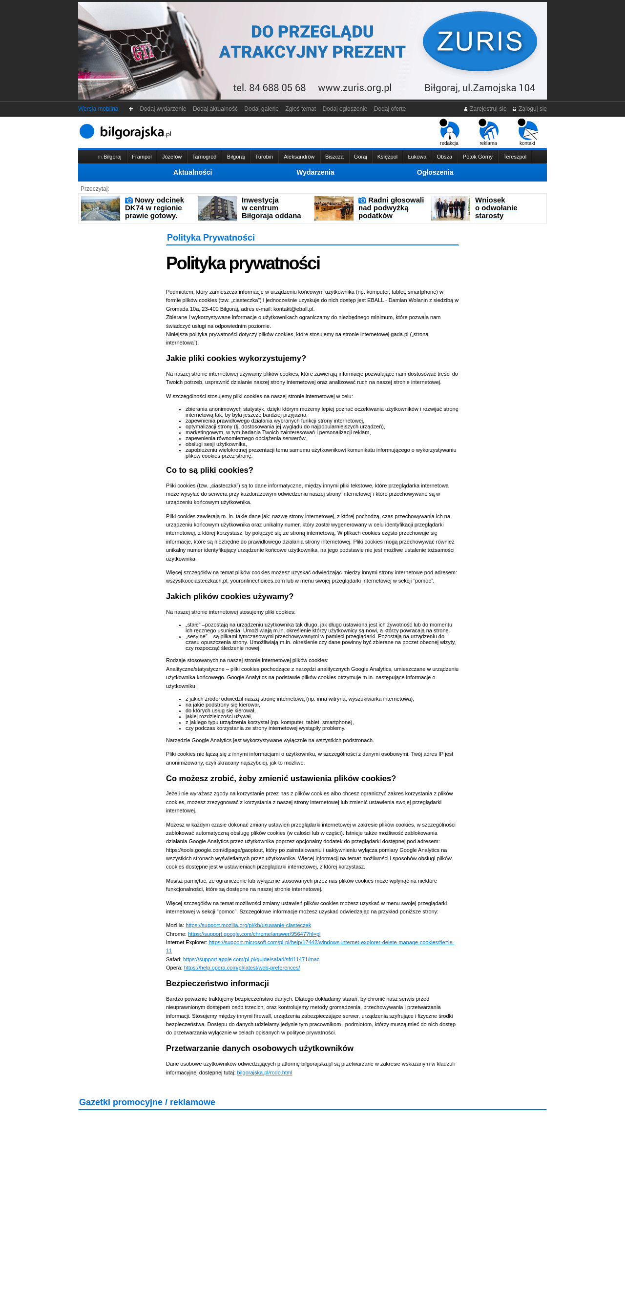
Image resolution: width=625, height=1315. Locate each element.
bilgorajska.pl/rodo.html (264, 1072)
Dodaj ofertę (390, 108)
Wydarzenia (315, 172)
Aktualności (192, 172)
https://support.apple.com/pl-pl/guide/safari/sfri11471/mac (251, 959)
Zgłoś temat (300, 108)
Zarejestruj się (485, 108)
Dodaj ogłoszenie (345, 108)
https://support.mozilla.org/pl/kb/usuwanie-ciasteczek (248, 925)
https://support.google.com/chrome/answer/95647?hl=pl (254, 934)
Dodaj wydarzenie (163, 108)
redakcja (449, 132)
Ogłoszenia (435, 172)
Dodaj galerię (261, 108)
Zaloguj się (529, 108)
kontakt (528, 132)
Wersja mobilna (98, 108)
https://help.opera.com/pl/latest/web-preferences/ (242, 968)
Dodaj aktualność (215, 108)
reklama (489, 132)
